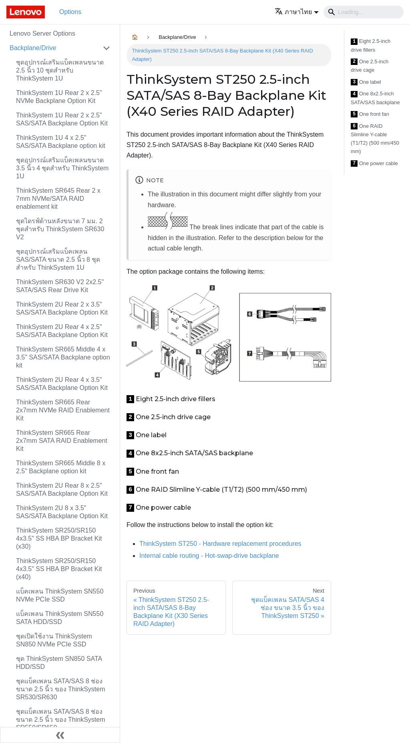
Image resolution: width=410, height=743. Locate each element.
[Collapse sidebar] (60, 735)
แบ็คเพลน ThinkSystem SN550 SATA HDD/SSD (59, 617)
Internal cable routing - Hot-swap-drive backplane (209, 555)
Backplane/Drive (33, 47)
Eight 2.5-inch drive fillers (370, 45)
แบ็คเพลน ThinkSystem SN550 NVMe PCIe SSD (59, 595)
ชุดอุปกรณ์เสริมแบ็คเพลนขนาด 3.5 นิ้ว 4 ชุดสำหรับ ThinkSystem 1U (62, 168)
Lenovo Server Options (42, 33)
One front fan (370, 114)
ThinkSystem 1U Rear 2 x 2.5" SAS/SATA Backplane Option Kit (62, 119)
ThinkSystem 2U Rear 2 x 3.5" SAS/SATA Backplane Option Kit (62, 308)
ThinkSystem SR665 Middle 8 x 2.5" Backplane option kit (60, 467)
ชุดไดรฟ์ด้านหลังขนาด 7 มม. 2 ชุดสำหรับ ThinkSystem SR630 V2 (60, 229)
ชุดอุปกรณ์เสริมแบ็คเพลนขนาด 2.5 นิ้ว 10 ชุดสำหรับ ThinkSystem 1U (60, 70)
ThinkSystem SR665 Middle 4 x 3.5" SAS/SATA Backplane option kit (63, 357)
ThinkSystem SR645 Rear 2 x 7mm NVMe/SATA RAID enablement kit (58, 198)
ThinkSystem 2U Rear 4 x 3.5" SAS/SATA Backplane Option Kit (62, 383)
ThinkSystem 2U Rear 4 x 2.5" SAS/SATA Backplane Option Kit (62, 330)
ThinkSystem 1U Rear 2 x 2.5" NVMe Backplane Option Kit (59, 96)
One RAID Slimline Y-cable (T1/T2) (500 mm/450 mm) (375, 139)
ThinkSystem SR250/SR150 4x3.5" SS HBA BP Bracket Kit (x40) (59, 568)
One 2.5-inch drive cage (369, 66)
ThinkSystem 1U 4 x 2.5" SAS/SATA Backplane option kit (60, 141)
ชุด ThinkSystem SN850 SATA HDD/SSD (59, 662)
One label (366, 82)
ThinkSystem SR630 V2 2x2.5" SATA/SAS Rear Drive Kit (60, 286)
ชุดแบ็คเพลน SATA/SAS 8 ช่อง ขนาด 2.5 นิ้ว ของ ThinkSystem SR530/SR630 (60, 689)
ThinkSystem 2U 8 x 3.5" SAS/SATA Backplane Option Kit (62, 512)
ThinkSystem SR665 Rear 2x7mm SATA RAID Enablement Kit (61, 440)
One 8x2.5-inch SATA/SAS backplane (375, 98)
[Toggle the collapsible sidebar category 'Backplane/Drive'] (106, 48)
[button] (297, 11)
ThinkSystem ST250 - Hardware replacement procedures (220, 543)
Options (70, 11)
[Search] (364, 12)
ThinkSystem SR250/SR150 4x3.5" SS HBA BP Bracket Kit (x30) (59, 538)
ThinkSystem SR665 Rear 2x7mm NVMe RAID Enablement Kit (63, 410)
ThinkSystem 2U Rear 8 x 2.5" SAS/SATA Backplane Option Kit (62, 489)
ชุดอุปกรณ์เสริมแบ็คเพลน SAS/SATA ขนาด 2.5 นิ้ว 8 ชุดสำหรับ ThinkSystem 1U (58, 259)
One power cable (374, 163)
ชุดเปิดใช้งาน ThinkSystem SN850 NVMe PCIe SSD (54, 640)
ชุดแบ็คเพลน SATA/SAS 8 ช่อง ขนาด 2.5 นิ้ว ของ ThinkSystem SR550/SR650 (60, 719)
